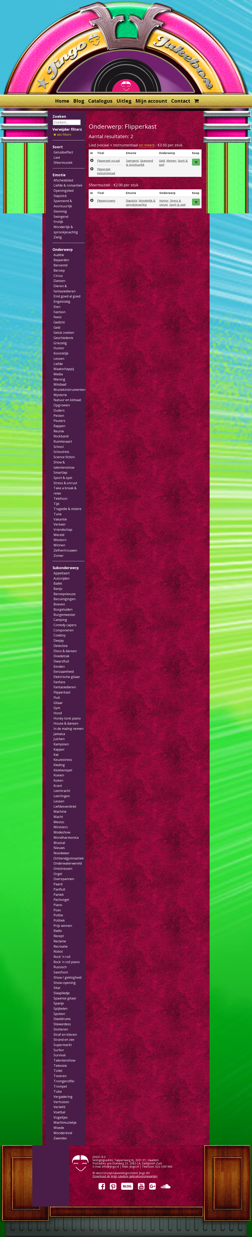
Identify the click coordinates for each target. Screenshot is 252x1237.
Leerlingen (62, 796)
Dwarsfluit (61, 661)
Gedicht (59, 322)
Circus (58, 275)
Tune (58, 514)
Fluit (57, 697)
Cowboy (60, 635)
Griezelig (60, 343)
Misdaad (60, 384)
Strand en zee (64, 1039)
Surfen (59, 1050)
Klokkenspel (63, 770)
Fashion (59, 312)
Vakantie (60, 519)
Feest (58, 317)
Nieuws (59, 848)
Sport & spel (63, 478)
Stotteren (61, 1029)
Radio (58, 930)
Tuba (58, 1091)
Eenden (59, 666)
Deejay (59, 640)
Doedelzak (61, 656)
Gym (57, 708)
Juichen (59, 739)
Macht (58, 817)
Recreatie (61, 946)
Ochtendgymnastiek (69, 858)
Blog (78, 100)
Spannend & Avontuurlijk (139, 163)
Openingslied (64, 190)
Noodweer (61, 853)
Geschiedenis (63, 338)
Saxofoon (61, 972)
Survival (59, 1055)
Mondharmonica (66, 837)
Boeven (59, 604)
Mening (59, 379)
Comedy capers (65, 625)
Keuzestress (63, 759)
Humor (59, 348)
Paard (58, 884)
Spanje (59, 1003)
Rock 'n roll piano (67, 962)
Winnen (59, 545)
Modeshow (62, 832)
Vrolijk (58, 221)
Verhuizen (61, 1102)
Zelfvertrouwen (65, 550)
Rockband (61, 436)
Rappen (59, 426)
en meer (146, 145)
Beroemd (60, 265)
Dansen (59, 280)
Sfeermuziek (63, 162)
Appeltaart (62, 573)
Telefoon (60, 498)
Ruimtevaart (63, 441)
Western (60, 540)
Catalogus (100, 100)
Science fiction (64, 457)
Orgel (58, 874)
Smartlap (60, 472)
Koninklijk (61, 353)
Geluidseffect (63, 152)
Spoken (59, 1014)
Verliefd (59, 1107)
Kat (56, 754)
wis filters (62, 134)
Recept (59, 936)
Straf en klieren (65, 1034)
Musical (59, 843)
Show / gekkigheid (67, 977)
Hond (58, 713)
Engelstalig (62, 301)
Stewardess (62, 1024)
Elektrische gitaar (67, 677)
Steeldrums (62, 1019)
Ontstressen (63, 868)
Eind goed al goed (67, 296)
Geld (57, 327)
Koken (58, 780)
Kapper (59, 749)
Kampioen (61, 744)
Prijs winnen (63, 925)
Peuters (59, 420)
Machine (60, 811)
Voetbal (59, 1112)
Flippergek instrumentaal (106, 171)
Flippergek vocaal (108, 161)
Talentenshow (64, 1060)
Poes (57, 910)
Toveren (60, 1076)
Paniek (59, 894)
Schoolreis (61, 452)
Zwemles (60, 1138)
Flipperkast (62, 692)
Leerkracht (62, 791)
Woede (59, 1127)
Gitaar (58, 703)
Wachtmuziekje (65, 1122)
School (59, 446)
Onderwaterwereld (68, 863)
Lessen (59, 358)
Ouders (59, 410)
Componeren (64, 630)
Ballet (58, 583)
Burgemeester (65, 614)
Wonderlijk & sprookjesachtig (140, 203)
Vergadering (63, 1096)
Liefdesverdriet (65, 806)
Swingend (61, 216)
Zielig (58, 237)
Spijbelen (60, 1008)
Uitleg (124, 100)
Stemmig (60, 211)
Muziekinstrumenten (69, 389)
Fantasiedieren (65, 687)
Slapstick (60, 196)
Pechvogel (61, 899)
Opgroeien (62, 405)
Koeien (59, 775)
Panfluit (59, 889)
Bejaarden (61, 260)
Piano (58, 905)
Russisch (60, 967)
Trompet (60, 1086)
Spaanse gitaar (65, 998)
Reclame (60, 941)
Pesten (59, 415)
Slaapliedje (62, 993)
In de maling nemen (68, 728)
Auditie (59, 255)
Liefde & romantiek (68, 185)
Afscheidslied (63, 180)
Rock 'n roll (62, 956)
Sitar (57, 988)
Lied (57, 157)
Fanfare (59, 682)
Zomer (59, 555)
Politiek (59, 920)
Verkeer (60, 524)
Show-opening (65, 982)
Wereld (59, 535)
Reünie (59, 431)
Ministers (61, 827)
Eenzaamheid (64, 671)
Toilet (58, 1070)
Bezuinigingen (65, 599)
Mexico (59, 822)
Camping (60, 619)
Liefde (58, 364)
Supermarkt (63, 1045)
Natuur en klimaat (67, 400)
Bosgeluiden (63, 609)
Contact (180, 100)
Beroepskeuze (65, 594)
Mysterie (60, 395)
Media (58, 374)
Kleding (59, 765)
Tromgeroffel (64, 1081)
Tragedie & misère (67, 509)
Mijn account (151, 100)
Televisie (60, 1065)
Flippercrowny (106, 200)
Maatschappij (64, 369)
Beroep (59, 270)
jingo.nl (134, 1166)
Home (62, 100)
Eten (57, 307)
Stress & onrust (65, 483)
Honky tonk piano (67, 718)
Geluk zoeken (64, 332)
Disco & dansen (65, 651)
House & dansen (66, 723)
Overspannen (64, 879)
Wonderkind (63, 1133)
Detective (61, 646)
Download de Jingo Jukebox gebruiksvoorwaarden (125, 1176)
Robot (58, 951)
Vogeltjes (61, 1117)
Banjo (58, 588)
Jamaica (59, 734)
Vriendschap (63, 529)
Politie (58, 915)
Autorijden (61, 578)
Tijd (56, 504)
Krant (58, 785)
